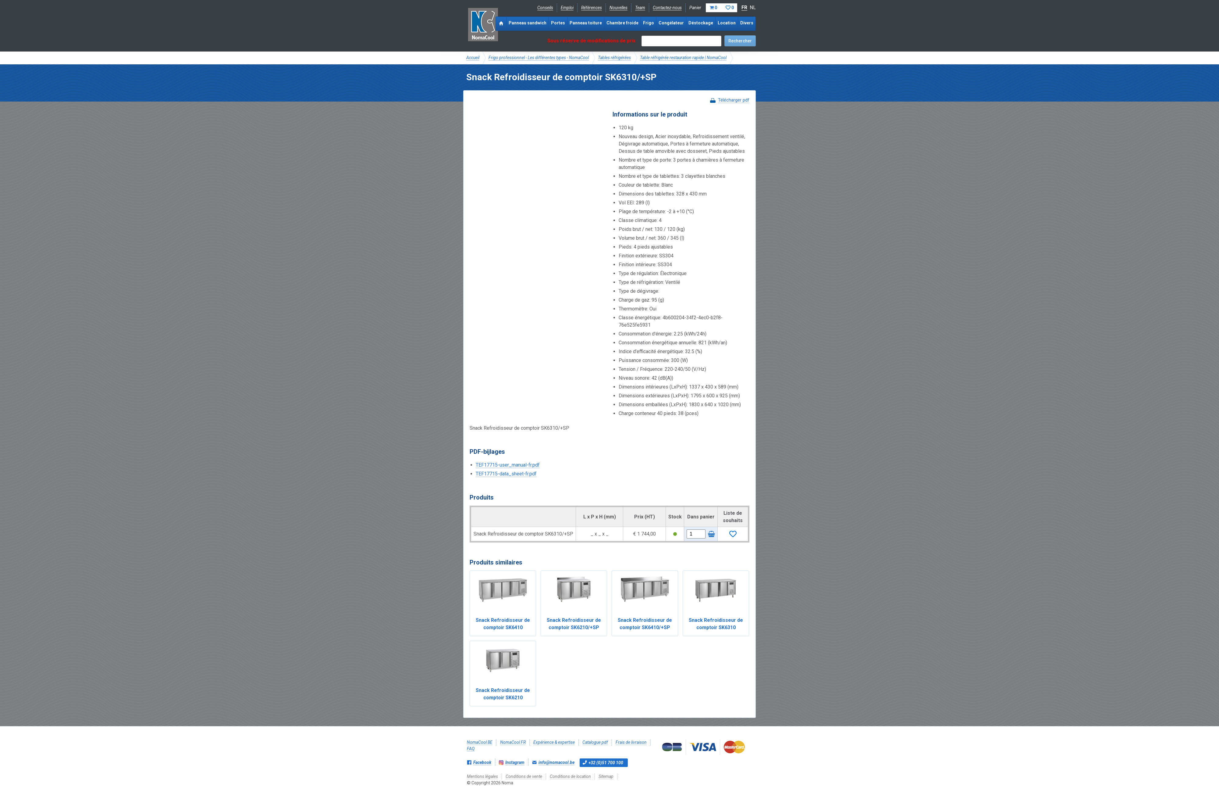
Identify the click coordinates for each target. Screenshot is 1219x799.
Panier (713, 7)
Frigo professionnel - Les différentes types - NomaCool (539, 57)
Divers (746, 22)
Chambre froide (622, 22)
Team (640, 7)
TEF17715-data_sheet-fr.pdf (506, 474)
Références (591, 7)
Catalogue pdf (595, 742)
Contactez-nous (667, 7)
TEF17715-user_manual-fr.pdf (508, 465)
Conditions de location (570, 776)
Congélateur (671, 22)
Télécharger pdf (733, 100)
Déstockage (700, 22)
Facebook (482, 762)
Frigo (648, 22)
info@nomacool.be (556, 762)
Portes (558, 22)
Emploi (567, 7)
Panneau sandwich (527, 22)
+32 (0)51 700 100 (605, 762)
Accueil (472, 57)
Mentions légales (482, 776)
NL (753, 7)
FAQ (470, 748)
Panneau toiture (586, 22)
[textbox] (681, 41)
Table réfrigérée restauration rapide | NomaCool (683, 57)
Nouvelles (618, 7)
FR (744, 7)
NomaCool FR (513, 742)
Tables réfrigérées (614, 57)
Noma (483, 24)
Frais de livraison (631, 742)
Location (727, 22)
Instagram (514, 762)
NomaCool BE (479, 742)
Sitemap (606, 776)
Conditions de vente (524, 776)
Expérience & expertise (554, 742)
